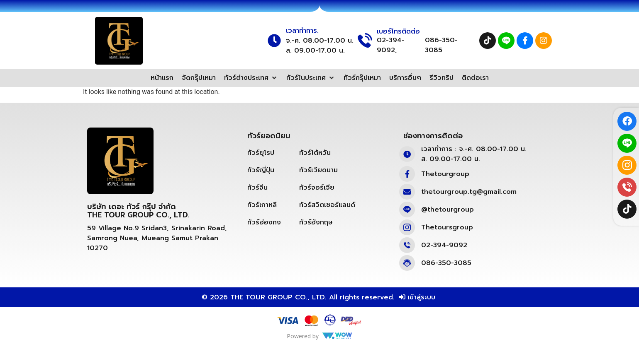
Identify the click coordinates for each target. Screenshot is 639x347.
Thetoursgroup (447, 227)
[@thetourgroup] (407, 209)
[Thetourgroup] (407, 174)
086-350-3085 (441, 45)
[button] (251, 78)
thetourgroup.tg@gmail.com (469, 192)
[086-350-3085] (407, 263)
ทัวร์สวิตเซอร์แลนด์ (327, 205)
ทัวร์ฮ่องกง (264, 222)
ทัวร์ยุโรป (260, 153)
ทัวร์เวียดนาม (318, 170)
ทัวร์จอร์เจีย (316, 188)
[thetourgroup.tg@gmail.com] (407, 192)
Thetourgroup (445, 174)
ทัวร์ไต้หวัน (315, 153)
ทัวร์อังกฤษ (316, 222)
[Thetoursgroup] (407, 227)
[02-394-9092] (407, 245)
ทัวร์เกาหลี (262, 205)
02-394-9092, (391, 45)
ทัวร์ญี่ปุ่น (260, 170)
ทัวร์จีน (257, 188)
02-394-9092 (444, 245)
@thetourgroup (447, 209)
